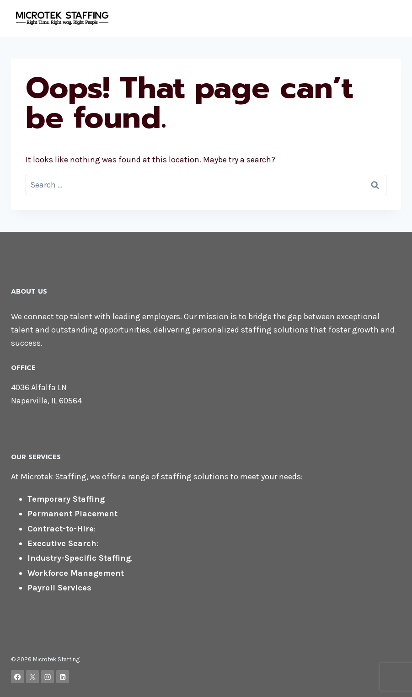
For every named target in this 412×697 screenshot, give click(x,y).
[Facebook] (17, 676)
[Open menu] (392, 18)
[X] (32, 676)
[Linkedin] (63, 676)
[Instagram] (47, 676)
